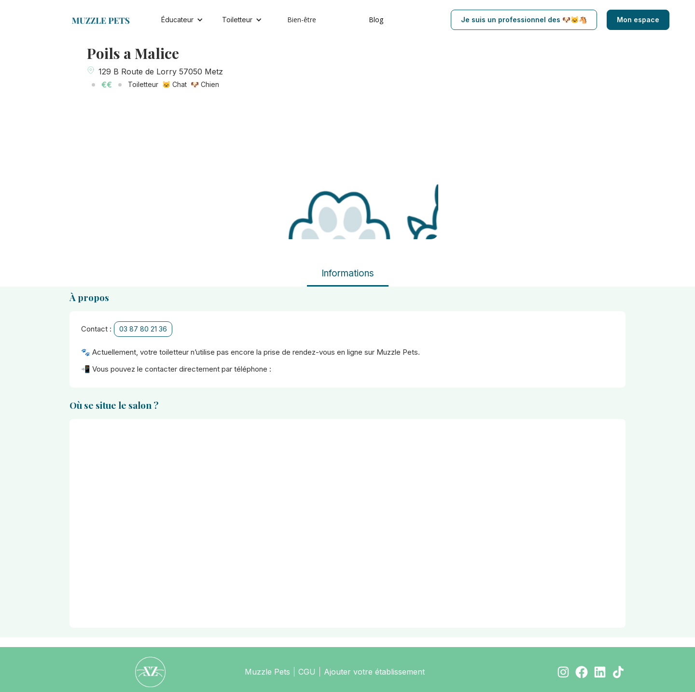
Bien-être (301, 19)
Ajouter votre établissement (374, 672)
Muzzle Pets (267, 672)
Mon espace (638, 19)
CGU (307, 672)
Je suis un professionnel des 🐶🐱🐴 (524, 19)
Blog (376, 19)
